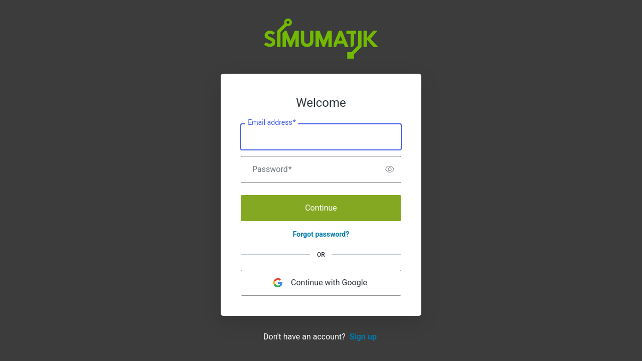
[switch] (378, 169)
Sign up (363, 336)
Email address (271, 122)
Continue (321, 208)
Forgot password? (321, 234)
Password (272, 169)
